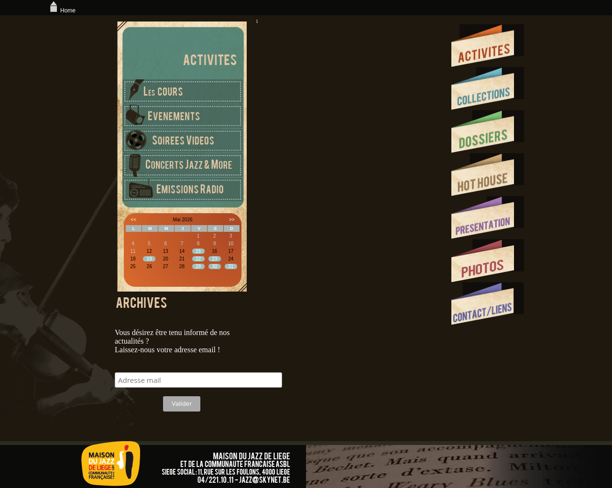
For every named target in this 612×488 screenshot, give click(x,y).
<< (133, 219)
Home (62, 10)
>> (232, 219)
